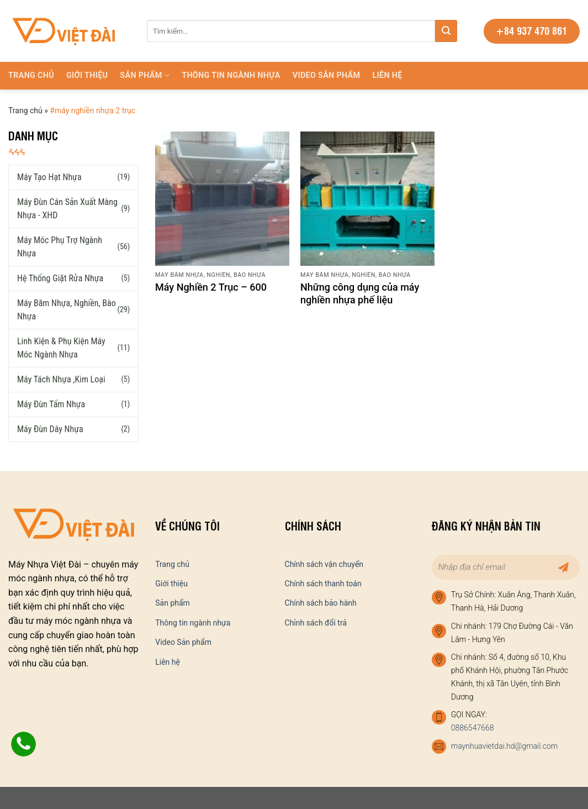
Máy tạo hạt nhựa (49, 176)
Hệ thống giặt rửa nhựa (60, 277)
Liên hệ (387, 75)
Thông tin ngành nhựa (231, 75)
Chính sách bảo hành (321, 602)
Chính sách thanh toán (323, 583)
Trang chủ (31, 75)
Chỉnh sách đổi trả (316, 622)
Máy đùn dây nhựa (50, 428)
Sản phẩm (144, 75)
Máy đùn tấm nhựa (51, 403)
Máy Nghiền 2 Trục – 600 (211, 287)
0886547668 (472, 727)
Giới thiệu (87, 75)
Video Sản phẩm (327, 75)
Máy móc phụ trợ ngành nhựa (59, 246)
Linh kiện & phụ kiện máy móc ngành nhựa (61, 347)
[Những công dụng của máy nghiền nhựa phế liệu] (367, 199)
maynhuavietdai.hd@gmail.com (504, 746)
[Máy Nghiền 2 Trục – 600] (222, 199)
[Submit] (446, 31)
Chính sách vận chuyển (324, 564)
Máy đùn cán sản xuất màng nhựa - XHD (67, 208)
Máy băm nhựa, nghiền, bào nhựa (66, 309)
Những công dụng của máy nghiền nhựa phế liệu (359, 293)
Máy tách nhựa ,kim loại (61, 379)
